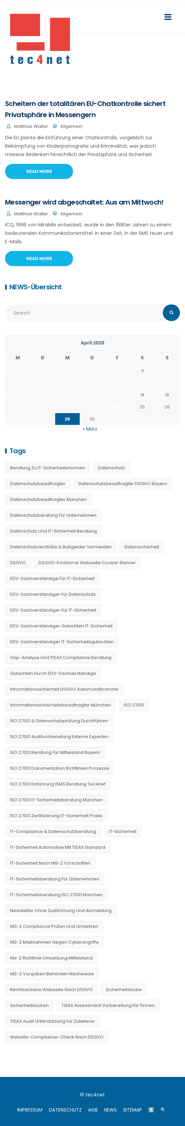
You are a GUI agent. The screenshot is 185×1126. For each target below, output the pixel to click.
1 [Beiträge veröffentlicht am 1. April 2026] (67, 370)
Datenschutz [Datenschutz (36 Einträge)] (111, 468)
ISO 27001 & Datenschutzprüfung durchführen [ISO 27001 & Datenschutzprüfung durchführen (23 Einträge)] (59, 721)
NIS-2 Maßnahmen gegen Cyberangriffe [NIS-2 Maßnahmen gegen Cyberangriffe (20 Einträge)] (54, 942)
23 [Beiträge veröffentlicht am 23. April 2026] (92, 407)
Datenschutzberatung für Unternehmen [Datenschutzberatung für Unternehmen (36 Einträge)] (53, 515)
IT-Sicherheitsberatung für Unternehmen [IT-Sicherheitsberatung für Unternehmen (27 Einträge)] (54, 879)
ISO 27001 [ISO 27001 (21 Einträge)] (134, 705)
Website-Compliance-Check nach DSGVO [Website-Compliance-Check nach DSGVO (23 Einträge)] (57, 1037)
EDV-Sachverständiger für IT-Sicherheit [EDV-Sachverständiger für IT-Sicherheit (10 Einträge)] (53, 610)
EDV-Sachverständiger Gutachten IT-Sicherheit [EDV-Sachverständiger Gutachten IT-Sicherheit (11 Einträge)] (61, 626)
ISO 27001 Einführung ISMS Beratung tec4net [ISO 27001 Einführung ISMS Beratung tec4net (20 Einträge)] (58, 784)
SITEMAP (132, 1109)
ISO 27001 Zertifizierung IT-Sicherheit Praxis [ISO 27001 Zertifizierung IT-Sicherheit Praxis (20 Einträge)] (56, 815)
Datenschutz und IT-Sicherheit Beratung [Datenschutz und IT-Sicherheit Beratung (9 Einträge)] (53, 531)
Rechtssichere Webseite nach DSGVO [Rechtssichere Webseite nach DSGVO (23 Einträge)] (51, 989)
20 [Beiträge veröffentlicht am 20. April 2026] (18, 407)
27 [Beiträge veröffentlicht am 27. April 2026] (17, 419)
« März (90, 429)
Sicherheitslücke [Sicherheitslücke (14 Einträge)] (124, 989)
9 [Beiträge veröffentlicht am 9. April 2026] (92, 382)
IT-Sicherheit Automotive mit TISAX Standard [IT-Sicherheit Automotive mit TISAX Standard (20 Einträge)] (57, 847)
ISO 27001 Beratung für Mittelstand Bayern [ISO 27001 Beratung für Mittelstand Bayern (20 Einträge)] (55, 752)
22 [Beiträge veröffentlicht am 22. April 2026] (67, 407)
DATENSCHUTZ (65, 1109)
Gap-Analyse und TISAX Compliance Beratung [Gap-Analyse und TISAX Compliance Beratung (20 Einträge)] (60, 657)
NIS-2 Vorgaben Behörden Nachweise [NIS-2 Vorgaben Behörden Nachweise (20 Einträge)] (52, 974)
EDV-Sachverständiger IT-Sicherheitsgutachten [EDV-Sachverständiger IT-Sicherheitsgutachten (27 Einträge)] (62, 642)
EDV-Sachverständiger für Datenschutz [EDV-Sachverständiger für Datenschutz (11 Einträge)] (53, 594)
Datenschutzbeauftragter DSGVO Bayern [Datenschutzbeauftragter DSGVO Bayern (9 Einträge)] (122, 483)
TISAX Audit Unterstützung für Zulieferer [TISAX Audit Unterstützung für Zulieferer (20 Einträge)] (52, 1021)
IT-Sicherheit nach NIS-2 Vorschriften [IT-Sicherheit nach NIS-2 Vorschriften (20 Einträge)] (50, 863)
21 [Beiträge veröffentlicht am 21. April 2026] (43, 407)
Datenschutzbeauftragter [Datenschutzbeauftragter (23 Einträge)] (38, 483)
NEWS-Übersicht (35, 287)
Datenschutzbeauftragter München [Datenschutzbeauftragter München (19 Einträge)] (48, 499)
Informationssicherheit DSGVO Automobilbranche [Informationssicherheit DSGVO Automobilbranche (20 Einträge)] (64, 689)
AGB (93, 1109)
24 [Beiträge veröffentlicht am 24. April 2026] (117, 407)
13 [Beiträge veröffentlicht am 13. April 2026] (18, 395)
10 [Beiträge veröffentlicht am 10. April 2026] (117, 382)
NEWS (110, 1109)
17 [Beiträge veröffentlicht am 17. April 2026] (117, 395)
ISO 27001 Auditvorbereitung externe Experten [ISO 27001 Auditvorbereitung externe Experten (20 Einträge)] (59, 736)
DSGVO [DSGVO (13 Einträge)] (18, 562)
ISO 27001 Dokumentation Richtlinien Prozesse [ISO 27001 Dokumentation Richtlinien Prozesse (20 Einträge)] (59, 768)
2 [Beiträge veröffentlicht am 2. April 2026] (92, 370)
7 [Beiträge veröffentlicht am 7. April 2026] (42, 382)
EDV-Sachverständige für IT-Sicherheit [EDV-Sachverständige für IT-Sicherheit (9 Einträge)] (52, 578)
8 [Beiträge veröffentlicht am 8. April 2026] (67, 382)
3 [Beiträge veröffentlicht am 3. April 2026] (117, 370)
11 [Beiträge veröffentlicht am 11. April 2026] (142, 382)
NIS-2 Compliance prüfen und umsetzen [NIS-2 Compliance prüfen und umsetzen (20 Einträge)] (54, 926)
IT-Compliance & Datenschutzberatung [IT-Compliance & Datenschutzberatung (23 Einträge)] (53, 831)
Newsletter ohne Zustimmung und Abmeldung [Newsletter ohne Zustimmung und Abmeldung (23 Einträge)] (61, 910)
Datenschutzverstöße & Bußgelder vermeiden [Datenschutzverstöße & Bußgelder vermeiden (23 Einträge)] (61, 547)
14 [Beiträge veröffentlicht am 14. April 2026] (42, 395)
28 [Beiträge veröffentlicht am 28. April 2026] (42, 419)
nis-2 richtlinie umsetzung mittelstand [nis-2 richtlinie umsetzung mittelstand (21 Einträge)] (51, 958)
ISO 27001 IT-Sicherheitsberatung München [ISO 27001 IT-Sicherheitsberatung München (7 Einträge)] (56, 800)
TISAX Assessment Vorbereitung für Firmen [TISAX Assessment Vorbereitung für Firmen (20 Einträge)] (108, 1005)
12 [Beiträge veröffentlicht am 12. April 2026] (167, 382)
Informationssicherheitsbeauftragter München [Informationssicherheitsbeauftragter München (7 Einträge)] (60, 705)
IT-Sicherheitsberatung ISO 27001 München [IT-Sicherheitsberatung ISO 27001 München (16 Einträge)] (56, 895)
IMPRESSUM (29, 1109)
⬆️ (151, 1109)
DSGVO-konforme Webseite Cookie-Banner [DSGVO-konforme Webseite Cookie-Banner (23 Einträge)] (87, 562)
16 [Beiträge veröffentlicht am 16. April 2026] (92, 395)
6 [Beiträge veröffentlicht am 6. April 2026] (17, 382)
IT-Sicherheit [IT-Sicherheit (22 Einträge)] (123, 831)
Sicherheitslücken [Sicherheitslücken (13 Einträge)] (29, 1005)
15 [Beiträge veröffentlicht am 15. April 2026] (67, 395)
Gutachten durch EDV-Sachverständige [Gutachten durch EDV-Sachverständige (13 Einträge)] (53, 673)
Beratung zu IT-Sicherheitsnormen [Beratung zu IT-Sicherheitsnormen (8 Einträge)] (47, 468)
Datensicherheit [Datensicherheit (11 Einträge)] (141, 547)
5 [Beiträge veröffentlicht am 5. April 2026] (167, 370)
